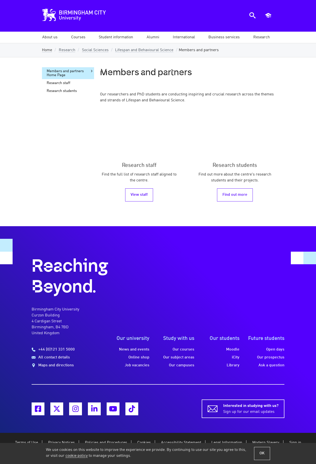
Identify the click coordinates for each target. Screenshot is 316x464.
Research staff (58, 83)
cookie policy (76, 456)
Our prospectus (270, 357)
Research (67, 50)
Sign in (295, 443)
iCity (235, 357)
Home (47, 50)
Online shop (138, 357)
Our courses (183, 350)
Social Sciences (95, 50)
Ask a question (271, 365)
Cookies (144, 443)
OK (262, 453)
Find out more (234, 195)
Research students (62, 91)
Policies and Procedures (106, 443)
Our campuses (181, 365)
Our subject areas (178, 357)
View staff (139, 195)
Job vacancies (137, 365)
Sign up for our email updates (250, 408)
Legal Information (226, 443)
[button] (50, 37)
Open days (275, 350)
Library (233, 365)
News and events (134, 350)
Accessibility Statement (181, 443)
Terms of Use (26, 443)
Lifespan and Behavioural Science (144, 50)
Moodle (232, 350)
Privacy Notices (61, 443)
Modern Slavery (265, 443)
